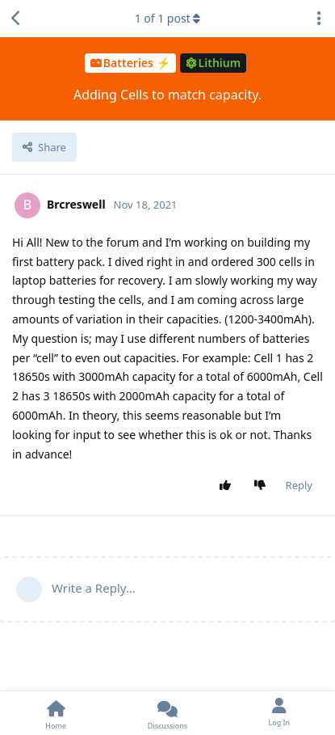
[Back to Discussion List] (16, 18)
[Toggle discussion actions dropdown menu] (319, 18)
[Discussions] (167, 713)
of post (168, 18)
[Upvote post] (228, 486)
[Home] (55, 713)
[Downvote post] (263, 486)
